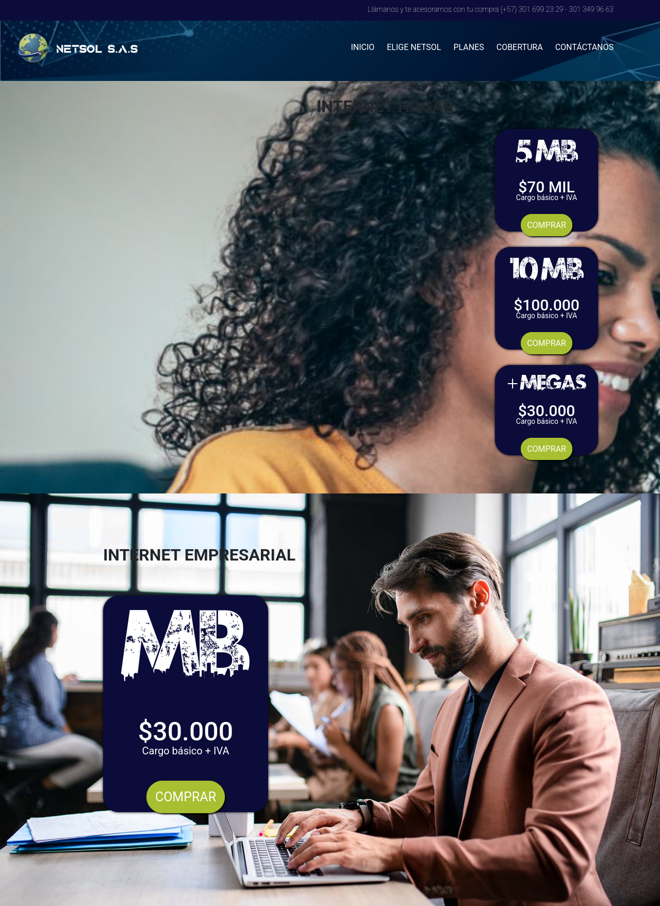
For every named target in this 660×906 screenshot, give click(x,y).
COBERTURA (520, 47)
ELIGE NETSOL (414, 47)
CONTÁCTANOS (584, 47)
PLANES (468, 47)
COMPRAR (546, 225)
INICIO (362, 47)
